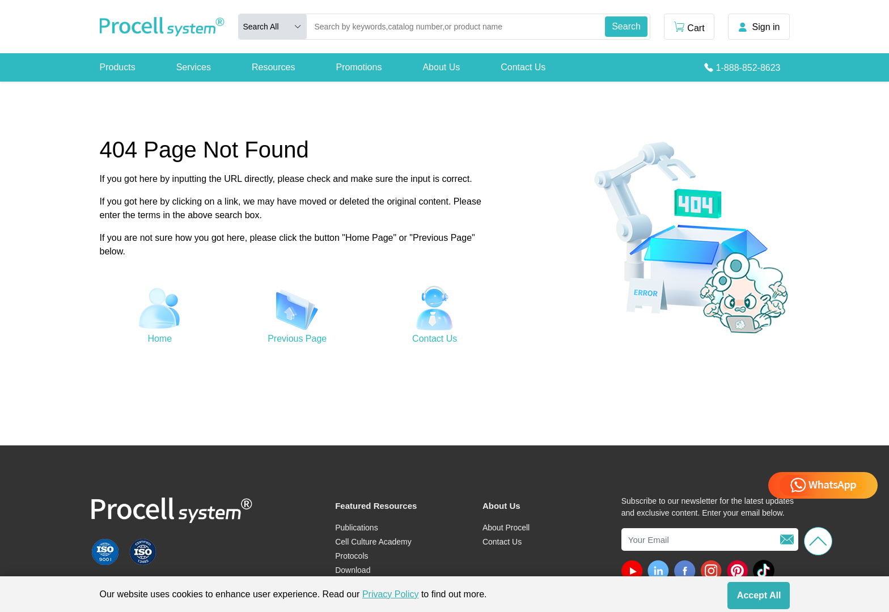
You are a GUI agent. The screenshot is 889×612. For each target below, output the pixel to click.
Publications (356, 527)
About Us (441, 67)
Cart (689, 27)
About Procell (506, 527)
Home (159, 338)
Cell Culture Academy (373, 541)
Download (352, 570)
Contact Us (523, 67)
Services (193, 67)
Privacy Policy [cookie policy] (390, 594)
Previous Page (297, 338)
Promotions (359, 67)
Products (118, 67)
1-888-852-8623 (748, 68)
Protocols (351, 555)
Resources (273, 67)
